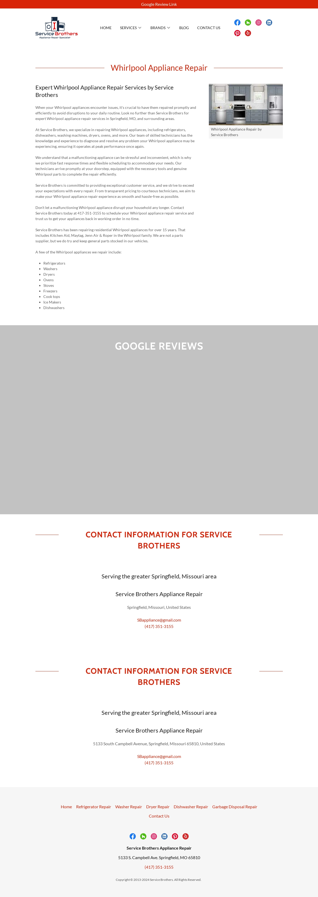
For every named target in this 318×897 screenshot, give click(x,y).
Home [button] (66, 816)
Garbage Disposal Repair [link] (234, 816)
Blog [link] (184, 27)
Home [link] (106, 27)
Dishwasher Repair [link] (191, 816)
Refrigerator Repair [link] (93, 816)
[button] (131, 28)
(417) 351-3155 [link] (159, 636)
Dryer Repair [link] (157, 816)
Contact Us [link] (208, 27)
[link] (56, 27)
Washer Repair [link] (128, 816)
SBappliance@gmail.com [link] (159, 630)
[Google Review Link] (159, 4)
